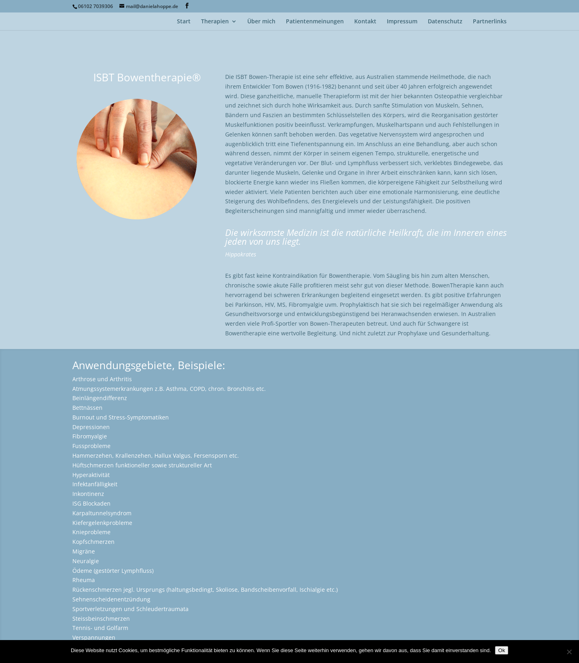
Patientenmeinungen (315, 22)
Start (184, 22)
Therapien (215, 22)
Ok (501, 650)
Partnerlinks (490, 22)
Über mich (261, 22)
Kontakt (365, 22)
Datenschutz (445, 22)
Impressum (402, 22)
